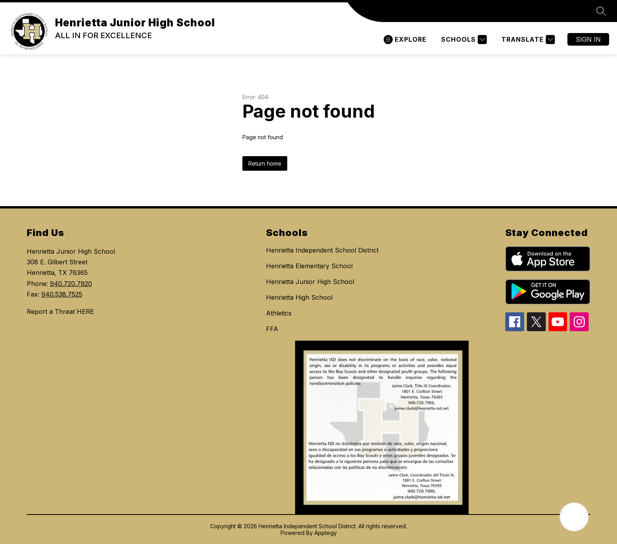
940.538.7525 (61, 294)
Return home (264, 163)
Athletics (279, 313)
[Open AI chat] (574, 516)
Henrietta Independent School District (322, 250)
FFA (272, 329)
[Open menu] (405, 39)
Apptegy (325, 532)
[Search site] (601, 11)
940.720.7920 (71, 284)
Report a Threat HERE (60, 311)
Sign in (588, 39)
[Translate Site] (527, 39)
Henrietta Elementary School (309, 266)
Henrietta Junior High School (310, 282)
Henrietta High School (299, 297)
